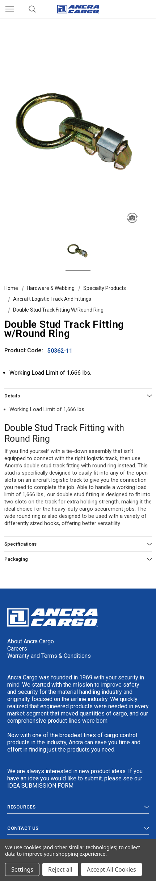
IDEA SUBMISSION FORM (40, 785)
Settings (22, 869)
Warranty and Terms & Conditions (49, 655)
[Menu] (9, 9)
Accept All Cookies (111, 869)
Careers (17, 648)
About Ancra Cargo (30, 641)
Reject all (60, 869)
